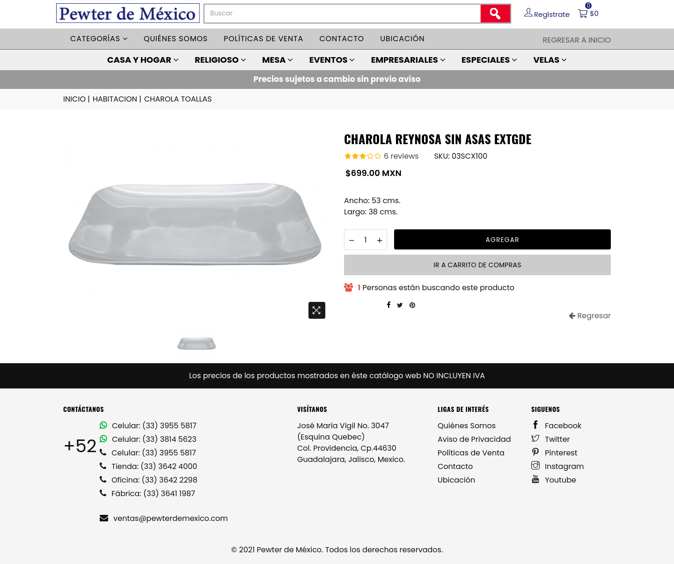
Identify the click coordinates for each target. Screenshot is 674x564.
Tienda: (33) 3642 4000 (148, 466)
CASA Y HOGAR (143, 60)
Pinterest (554, 452)
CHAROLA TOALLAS (178, 99)
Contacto (341, 38)
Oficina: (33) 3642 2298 (149, 480)
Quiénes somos (176, 38)
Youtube (553, 480)
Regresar (590, 315)
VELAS (550, 60)
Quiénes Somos (467, 425)
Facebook (556, 425)
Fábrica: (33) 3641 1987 (147, 493)
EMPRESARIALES (408, 60)
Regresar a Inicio (576, 40)
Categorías (99, 38)
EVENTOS (332, 60)
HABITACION (118, 99)
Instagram (557, 466)
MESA (277, 60)
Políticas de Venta (471, 452)
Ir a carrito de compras (477, 265)
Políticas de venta (263, 38)
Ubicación (402, 38)
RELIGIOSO (220, 60)
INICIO (77, 99)
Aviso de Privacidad (474, 439)
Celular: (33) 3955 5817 (148, 425)
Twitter (550, 439)
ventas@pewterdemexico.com (164, 518)
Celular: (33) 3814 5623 (148, 439)
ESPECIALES (489, 60)
